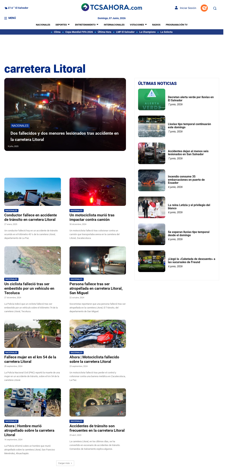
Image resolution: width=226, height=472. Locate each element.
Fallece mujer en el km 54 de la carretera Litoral (30, 359)
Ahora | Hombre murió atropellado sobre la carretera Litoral (29, 430)
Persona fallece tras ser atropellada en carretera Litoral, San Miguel (96, 288)
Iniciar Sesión (185, 8)
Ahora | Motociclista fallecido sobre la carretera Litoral (94, 359)
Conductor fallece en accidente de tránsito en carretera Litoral (30, 217)
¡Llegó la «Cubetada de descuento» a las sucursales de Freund (191, 260)
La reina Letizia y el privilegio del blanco (189, 206)
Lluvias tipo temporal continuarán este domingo (189, 125)
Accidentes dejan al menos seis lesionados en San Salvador (188, 152)
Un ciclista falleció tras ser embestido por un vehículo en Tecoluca (29, 288)
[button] (214, 8)
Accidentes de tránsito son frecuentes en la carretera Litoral (97, 428)
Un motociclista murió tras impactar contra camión (92, 217)
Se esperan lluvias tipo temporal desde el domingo (188, 233)
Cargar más (65, 463)
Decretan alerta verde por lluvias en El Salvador (191, 98)
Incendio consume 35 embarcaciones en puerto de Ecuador (186, 179)
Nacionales (20, 126)
